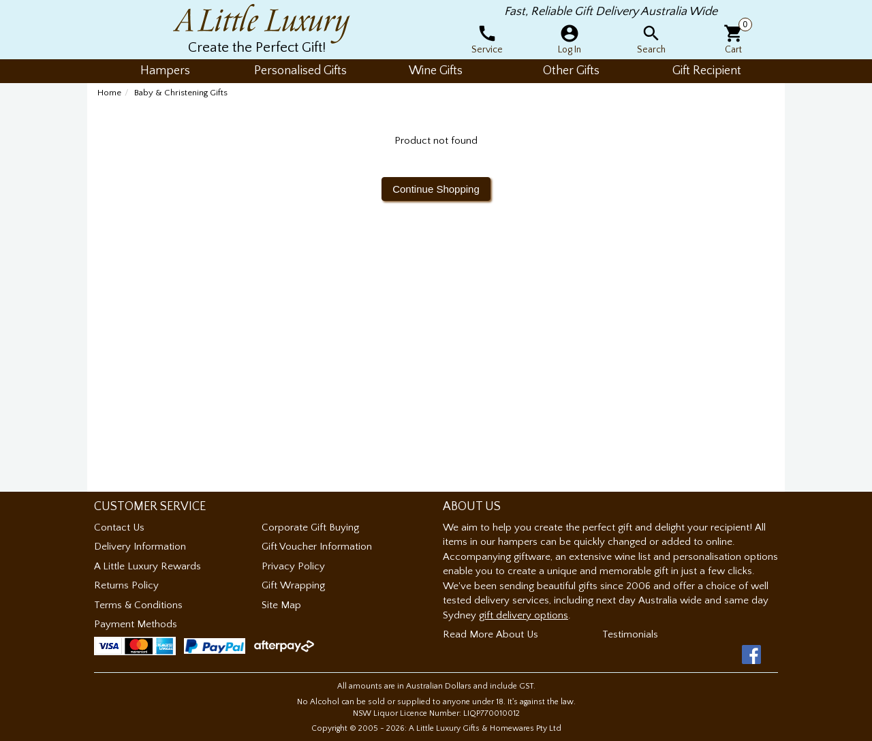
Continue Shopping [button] (436, 189)
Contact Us (119, 527)
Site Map (281, 605)
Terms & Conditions (138, 605)
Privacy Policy (293, 566)
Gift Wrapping (293, 585)
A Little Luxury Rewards (147, 566)
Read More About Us (490, 634)
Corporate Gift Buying (310, 527)
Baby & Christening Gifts (181, 92)
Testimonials (630, 634)
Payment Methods (135, 624)
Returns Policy (126, 585)
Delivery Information (140, 546)
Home (109, 92)
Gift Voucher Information (317, 546)
